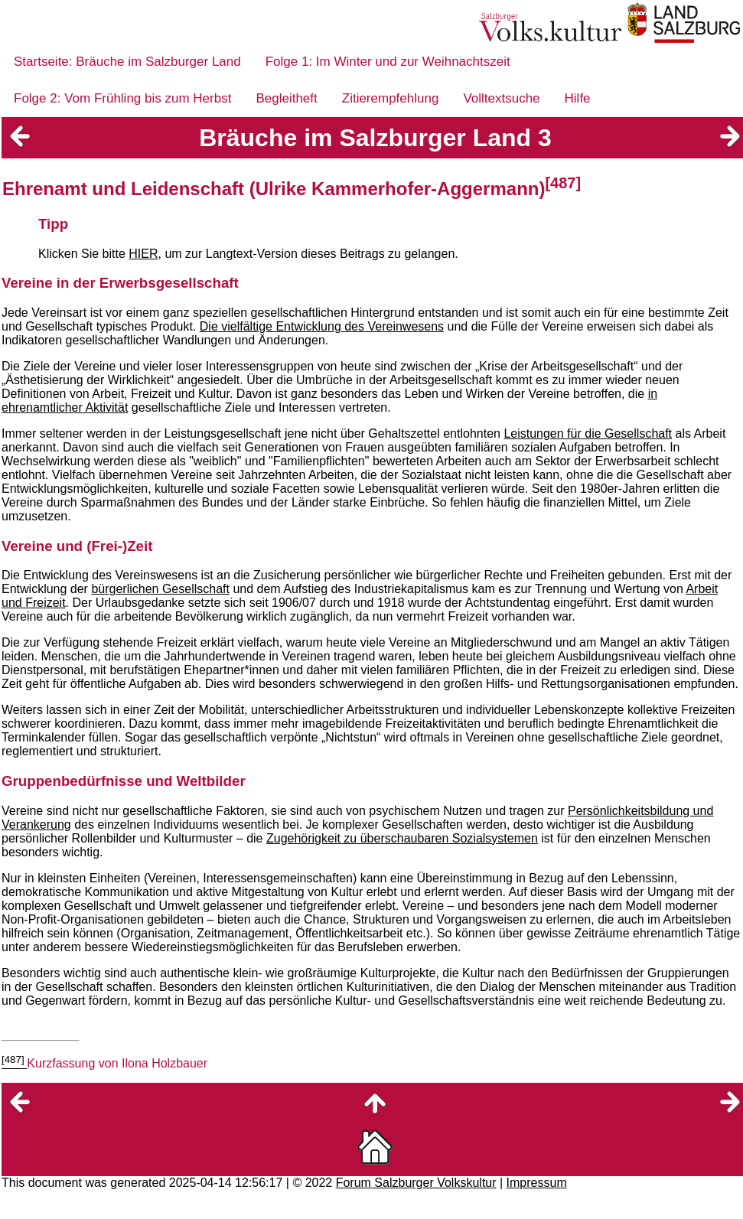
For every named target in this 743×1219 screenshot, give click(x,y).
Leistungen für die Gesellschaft (587, 433)
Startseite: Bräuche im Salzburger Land (127, 61)
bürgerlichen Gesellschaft (160, 588)
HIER (143, 253)
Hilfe (578, 98)
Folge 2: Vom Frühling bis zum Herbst (122, 98)
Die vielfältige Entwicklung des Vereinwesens (322, 326)
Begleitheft (286, 98)
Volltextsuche (501, 98)
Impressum (537, 1182)
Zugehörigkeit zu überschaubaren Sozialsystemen (402, 838)
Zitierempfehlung (390, 98)
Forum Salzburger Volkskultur (416, 1182)
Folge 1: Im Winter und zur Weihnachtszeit (388, 61)
